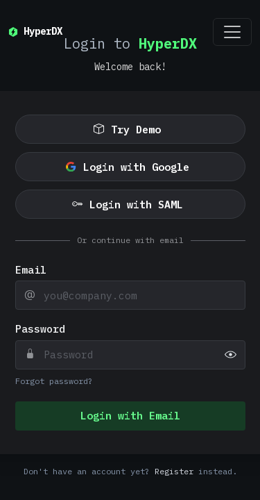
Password (40, 328)
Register (174, 471)
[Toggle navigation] (232, 32)
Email (30, 269)
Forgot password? (54, 381)
